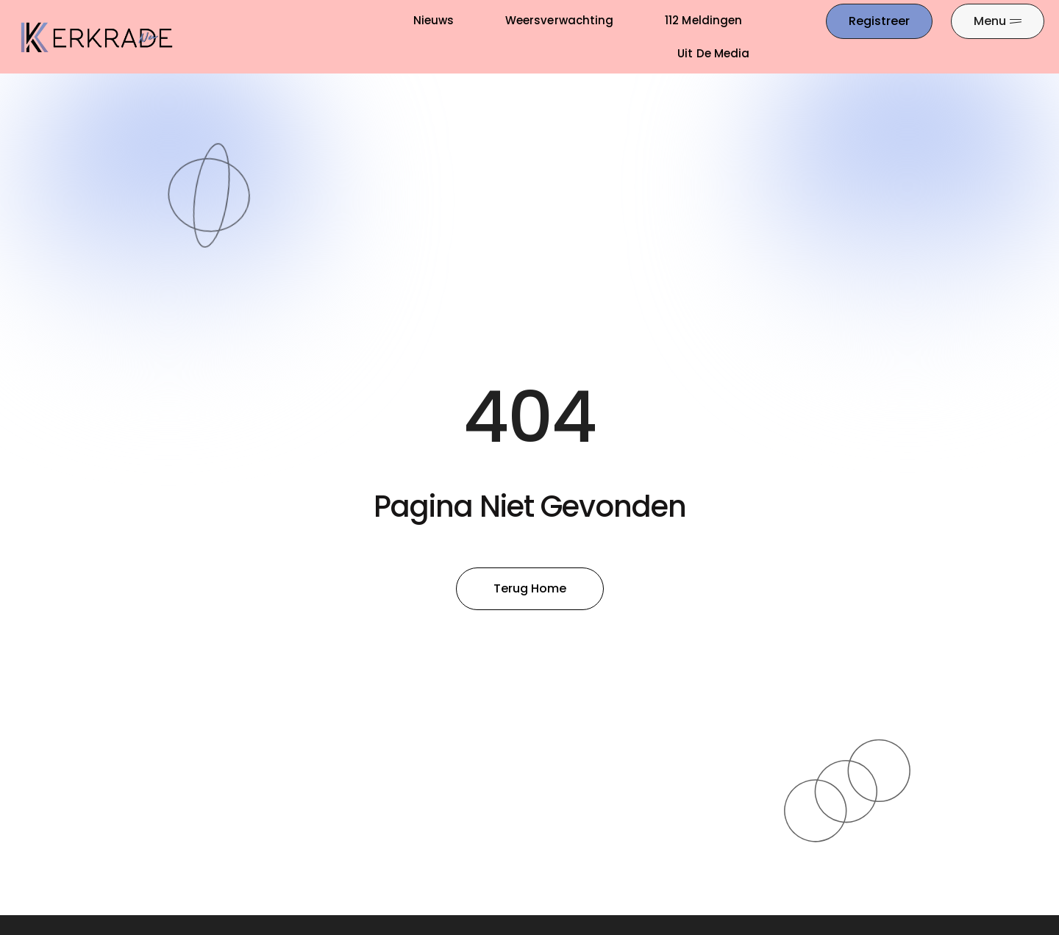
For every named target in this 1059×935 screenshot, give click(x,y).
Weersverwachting (559, 20)
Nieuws (433, 20)
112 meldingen (703, 20)
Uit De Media (713, 53)
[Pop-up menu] (997, 21)
